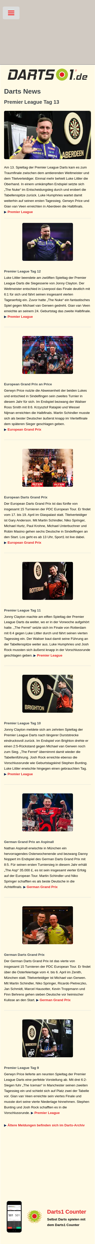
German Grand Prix (42, 887)
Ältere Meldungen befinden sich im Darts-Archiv (46, 1125)
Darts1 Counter (66, 1212)
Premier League (20, 212)
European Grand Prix (24, 429)
